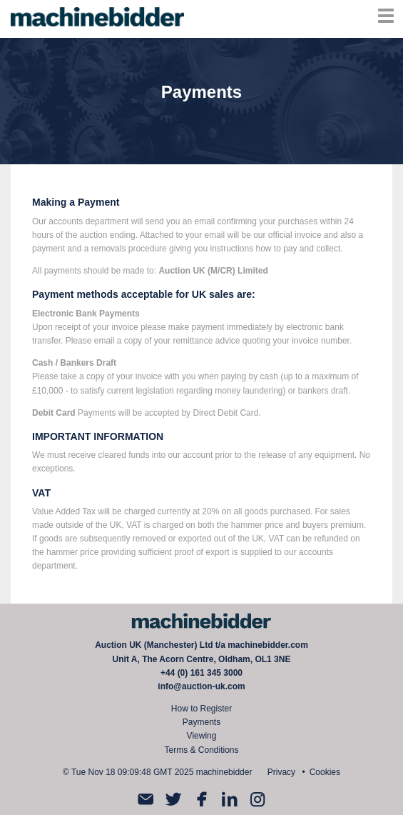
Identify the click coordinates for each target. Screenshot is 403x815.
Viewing (202, 736)
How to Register (201, 709)
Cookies (325, 772)
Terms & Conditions (201, 750)
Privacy (281, 772)
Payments (201, 722)
